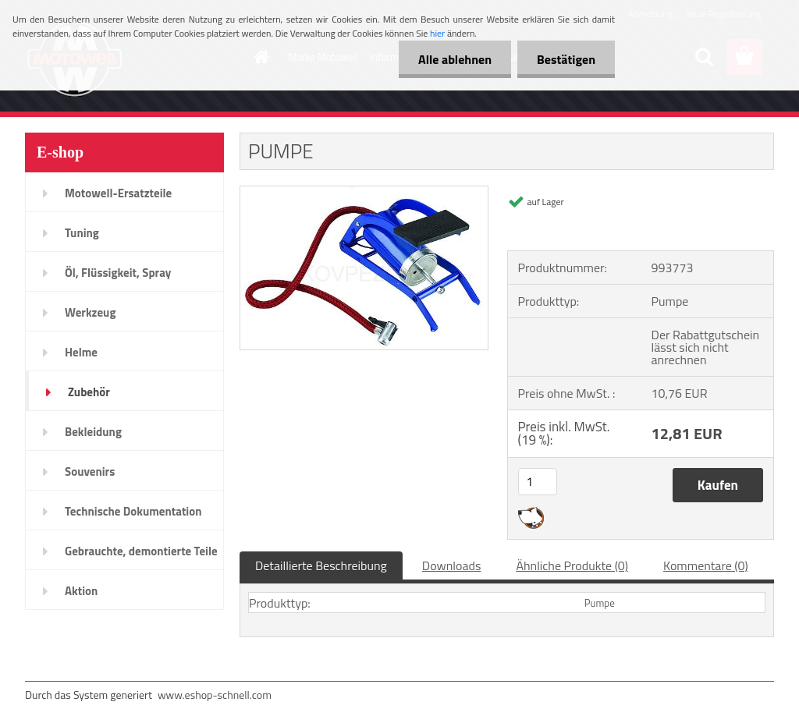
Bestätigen (566, 59)
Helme (81, 352)
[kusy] (537, 481)
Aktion (81, 591)
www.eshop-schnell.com (215, 694)
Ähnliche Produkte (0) (572, 565)
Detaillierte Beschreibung (321, 565)
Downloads (451, 565)
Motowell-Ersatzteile (118, 193)
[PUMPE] (364, 192)
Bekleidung (93, 432)
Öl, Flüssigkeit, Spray (118, 273)
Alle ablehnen (455, 59)
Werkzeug (90, 312)
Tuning (82, 233)
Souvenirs (90, 471)
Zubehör (89, 392)
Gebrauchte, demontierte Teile (141, 551)
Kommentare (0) (705, 565)
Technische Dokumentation (133, 511)
